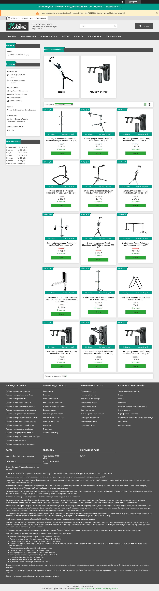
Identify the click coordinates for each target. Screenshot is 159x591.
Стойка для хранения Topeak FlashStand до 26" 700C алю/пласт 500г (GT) (98, 245)
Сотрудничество (113, 36)
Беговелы (47, 395)
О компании (93, 36)
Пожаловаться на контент (85, 588)
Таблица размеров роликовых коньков (20, 406)
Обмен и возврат (124, 410)
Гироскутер (47, 429)
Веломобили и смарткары (90, 399)
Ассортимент (27, 36)
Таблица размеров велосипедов (18, 391)
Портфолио (122, 402)
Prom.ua (90, 586)
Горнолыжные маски (88, 406)
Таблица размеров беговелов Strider (20, 395)
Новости (121, 395)
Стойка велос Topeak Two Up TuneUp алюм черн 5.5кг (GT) (98, 298)
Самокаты (47, 425)
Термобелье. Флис (88, 425)
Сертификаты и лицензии (128, 414)
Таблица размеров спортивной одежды (21, 421)
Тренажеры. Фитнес (88, 391)
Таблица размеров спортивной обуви (20, 425)
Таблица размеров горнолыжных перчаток (22, 418)
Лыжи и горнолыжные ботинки (92, 414)
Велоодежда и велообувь (53, 402)
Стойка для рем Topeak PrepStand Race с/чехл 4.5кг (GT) (98, 140)
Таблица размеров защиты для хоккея (20, 444)
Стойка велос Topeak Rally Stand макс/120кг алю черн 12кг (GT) (135, 244)
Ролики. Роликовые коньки (53, 418)
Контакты (78, 36)
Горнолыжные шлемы (89, 402)
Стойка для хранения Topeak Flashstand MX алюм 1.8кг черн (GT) (61, 192)
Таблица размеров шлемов (16, 399)
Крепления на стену (98, 92)
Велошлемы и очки (50, 399)
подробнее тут (112, 7)
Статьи (65, 36)
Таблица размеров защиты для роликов (21, 410)
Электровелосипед (50, 433)
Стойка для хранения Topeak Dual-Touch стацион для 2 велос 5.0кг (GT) (61, 140)
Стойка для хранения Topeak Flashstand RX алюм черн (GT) (135, 192)
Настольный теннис (88, 395)
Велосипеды (48, 391)
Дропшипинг (122, 421)
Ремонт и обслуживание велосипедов (132, 406)
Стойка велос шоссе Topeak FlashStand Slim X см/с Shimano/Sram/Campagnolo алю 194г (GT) (61, 299)
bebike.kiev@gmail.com (18, 94)
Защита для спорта (88, 410)
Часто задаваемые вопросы (128, 391)
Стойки (61, 92)
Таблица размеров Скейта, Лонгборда (20, 414)
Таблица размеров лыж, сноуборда (19, 429)
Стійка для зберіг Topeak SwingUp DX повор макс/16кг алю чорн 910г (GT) (98, 353)
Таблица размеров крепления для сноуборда (23, 436)
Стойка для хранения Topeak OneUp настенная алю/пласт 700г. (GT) (135, 353)
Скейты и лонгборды (51, 421)
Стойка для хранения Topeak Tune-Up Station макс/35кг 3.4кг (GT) (61, 353)
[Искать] (115, 26)
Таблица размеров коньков (16, 440)
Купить (61, 153)
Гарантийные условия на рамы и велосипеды (135, 418)
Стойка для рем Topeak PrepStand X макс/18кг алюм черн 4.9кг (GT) (98, 192)
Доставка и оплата (48, 36)
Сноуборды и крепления (90, 418)
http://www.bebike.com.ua (19, 91)
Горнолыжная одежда (89, 421)
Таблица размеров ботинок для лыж (19, 433)
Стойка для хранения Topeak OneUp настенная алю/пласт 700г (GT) (135, 140)
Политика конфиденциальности (107, 588)
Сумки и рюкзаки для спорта (54, 406)
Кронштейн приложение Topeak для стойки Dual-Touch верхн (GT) (61, 244)
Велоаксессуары (49, 410)
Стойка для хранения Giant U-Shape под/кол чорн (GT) (135, 298)
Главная (12, 36)
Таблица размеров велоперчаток (18, 402)
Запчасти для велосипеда (53, 414)
